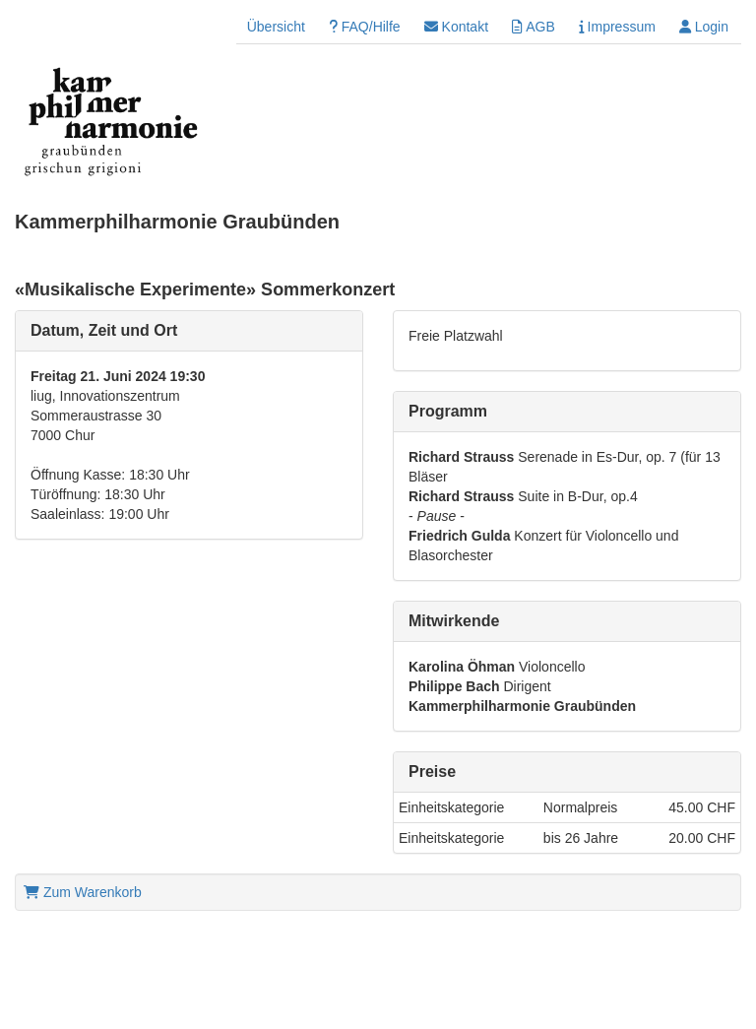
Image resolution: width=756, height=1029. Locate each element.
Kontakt (456, 26)
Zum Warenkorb (83, 892)
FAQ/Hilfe (365, 26)
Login (703, 26)
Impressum (617, 26)
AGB (533, 26)
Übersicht (276, 26)
